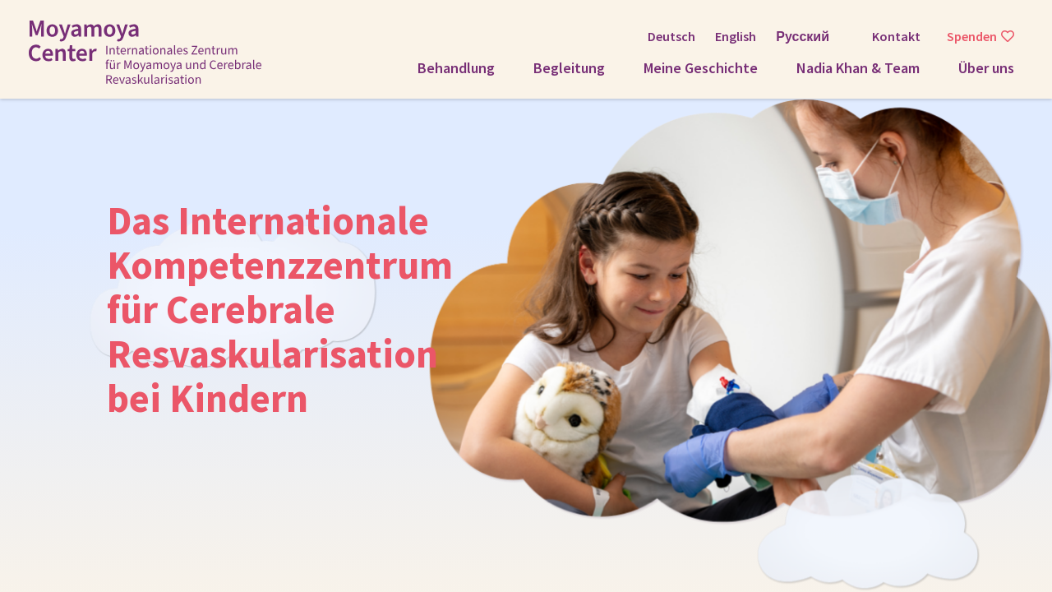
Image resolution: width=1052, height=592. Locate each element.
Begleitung (569, 67)
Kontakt (896, 36)
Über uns (986, 67)
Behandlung (456, 67)
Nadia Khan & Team (858, 67)
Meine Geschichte (701, 67)
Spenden (972, 36)
